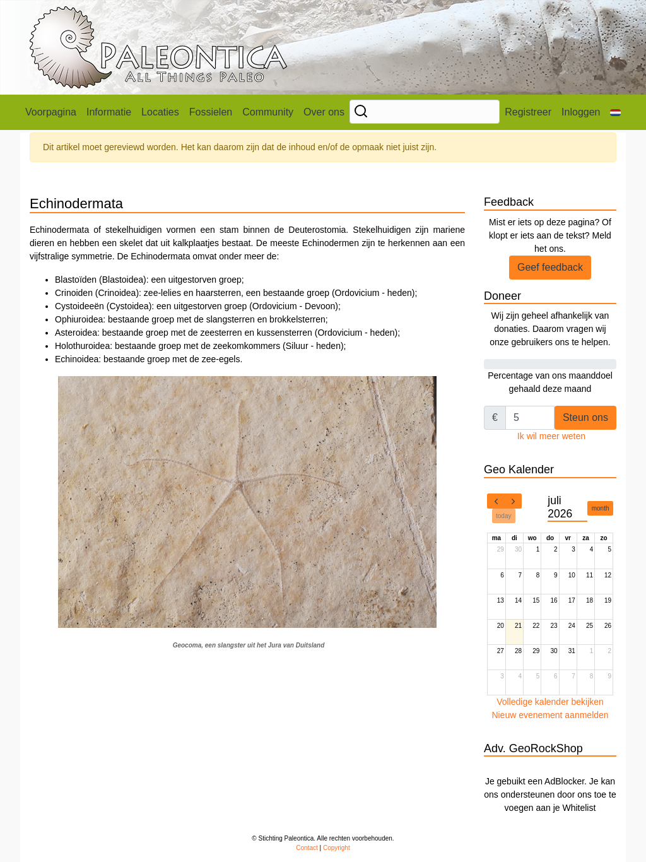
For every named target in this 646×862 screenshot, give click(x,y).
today (503, 515)
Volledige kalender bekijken (550, 702)
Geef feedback (550, 267)
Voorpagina (50, 112)
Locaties (160, 112)
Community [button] (267, 112)
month (600, 508)
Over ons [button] (323, 112)
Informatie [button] (108, 112)
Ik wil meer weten (551, 436)
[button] (615, 112)
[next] (513, 501)
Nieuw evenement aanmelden (549, 715)
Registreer (528, 112)
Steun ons (585, 417)
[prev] (496, 501)
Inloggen (580, 112)
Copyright (336, 847)
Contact (306, 847)
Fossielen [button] (210, 112)
